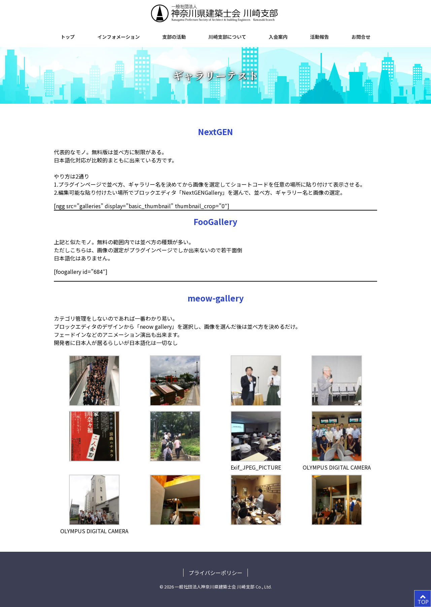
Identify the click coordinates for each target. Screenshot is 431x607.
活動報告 (319, 36)
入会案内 (278, 36)
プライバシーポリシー (215, 573)
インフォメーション (118, 36)
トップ (68, 36)
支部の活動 (174, 36)
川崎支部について (227, 36)
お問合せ (361, 36)
